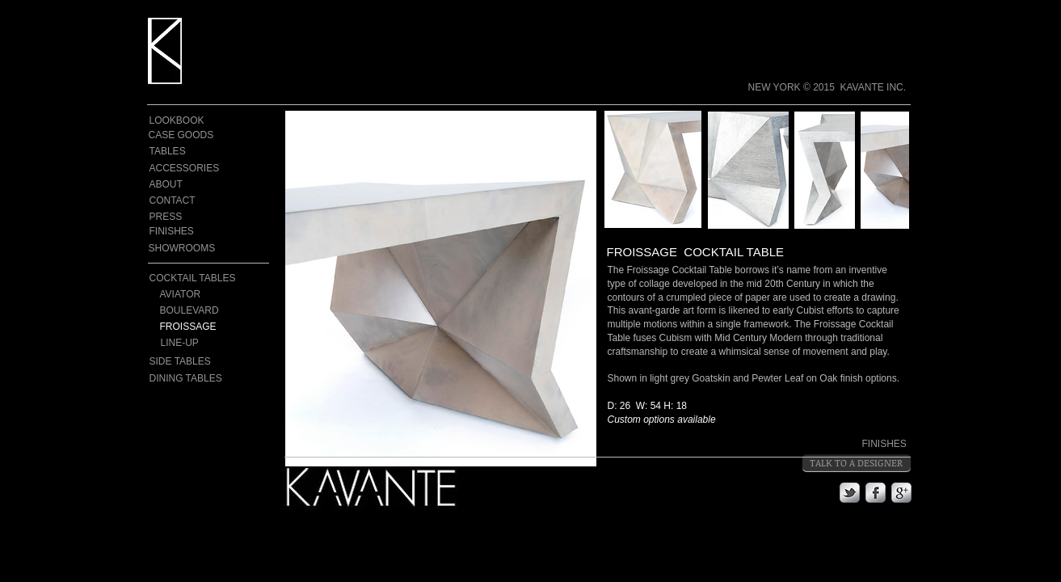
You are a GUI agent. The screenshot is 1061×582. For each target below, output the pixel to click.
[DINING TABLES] (186, 378)
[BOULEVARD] (215, 311)
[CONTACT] (176, 201)
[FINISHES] (183, 231)
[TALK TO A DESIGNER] (856, 463)
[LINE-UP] (216, 343)
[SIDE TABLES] (181, 361)
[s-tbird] (850, 493)
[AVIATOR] (209, 295)
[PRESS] (176, 217)
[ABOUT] (176, 185)
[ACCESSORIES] (185, 168)
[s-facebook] (875, 493)
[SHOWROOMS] (183, 248)
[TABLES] (176, 152)
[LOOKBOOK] (177, 120)
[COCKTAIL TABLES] (193, 278)
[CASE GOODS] (182, 135)
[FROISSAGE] (215, 327)
